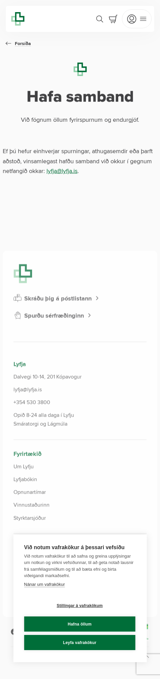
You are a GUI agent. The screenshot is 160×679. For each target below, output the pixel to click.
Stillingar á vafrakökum (80, 605)
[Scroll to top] (125, 673)
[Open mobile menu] (137, 18)
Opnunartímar (29, 508)
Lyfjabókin (25, 495)
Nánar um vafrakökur (44, 584)
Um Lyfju (23, 483)
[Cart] (113, 19)
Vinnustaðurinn (31, 521)
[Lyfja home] (18, 19)
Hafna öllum (80, 624)
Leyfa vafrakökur (79, 642)
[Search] (99, 19)
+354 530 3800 (31, 418)
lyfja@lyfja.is (61, 171)
